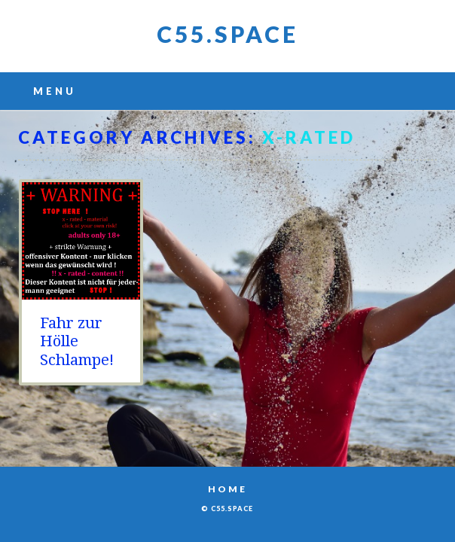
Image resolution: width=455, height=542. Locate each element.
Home (227, 489)
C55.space (227, 33)
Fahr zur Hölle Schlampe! (77, 341)
